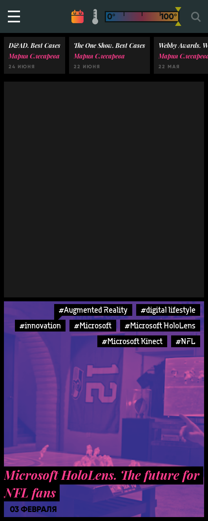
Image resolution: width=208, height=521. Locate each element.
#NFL (185, 341)
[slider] (178, 16)
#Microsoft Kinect (132, 341)
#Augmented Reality (93, 309)
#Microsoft (92, 325)
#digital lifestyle (168, 309)
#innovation (40, 325)
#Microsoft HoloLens (160, 325)
